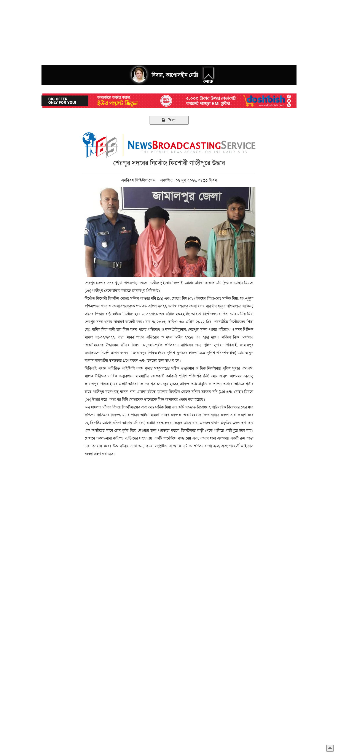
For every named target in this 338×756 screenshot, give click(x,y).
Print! (169, 120)
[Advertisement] (129, 30)
